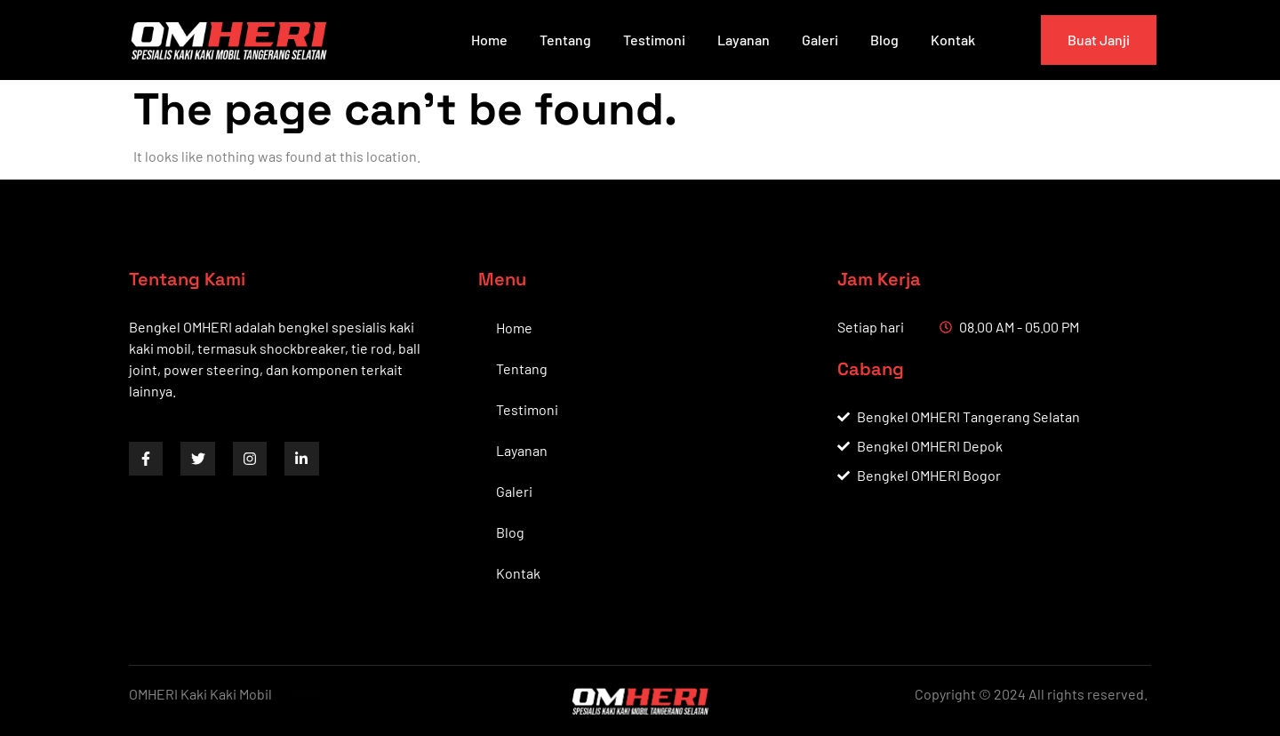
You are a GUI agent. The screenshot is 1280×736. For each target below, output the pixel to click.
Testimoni (654, 39)
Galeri (820, 39)
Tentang (565, 39)
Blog (884, 39)
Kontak (953, 39)
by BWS (298, 693)
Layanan (743, 39)
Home (489, 39)
